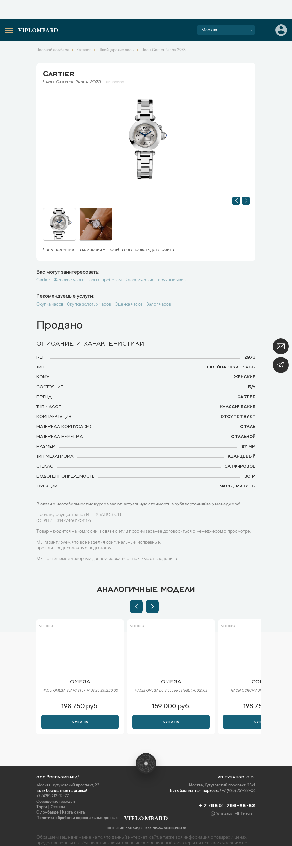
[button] (236, 201)
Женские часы (68, 280)
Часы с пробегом (104, 280)
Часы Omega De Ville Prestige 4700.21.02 (171, 691)
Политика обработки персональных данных (77, 818)
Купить (80, 721)
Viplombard (38, 31)
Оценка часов (129, 304)
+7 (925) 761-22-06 (239, 791)
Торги (41, 807)
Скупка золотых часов (89, 304)
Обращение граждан (55, 802)
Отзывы (58, 807)
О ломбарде (47, 812)
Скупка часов (49, 304)
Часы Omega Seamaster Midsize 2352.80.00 (80, 691)
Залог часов (158, 304)
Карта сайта (73, 812)
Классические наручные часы (155, 280)
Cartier (58, 72)
